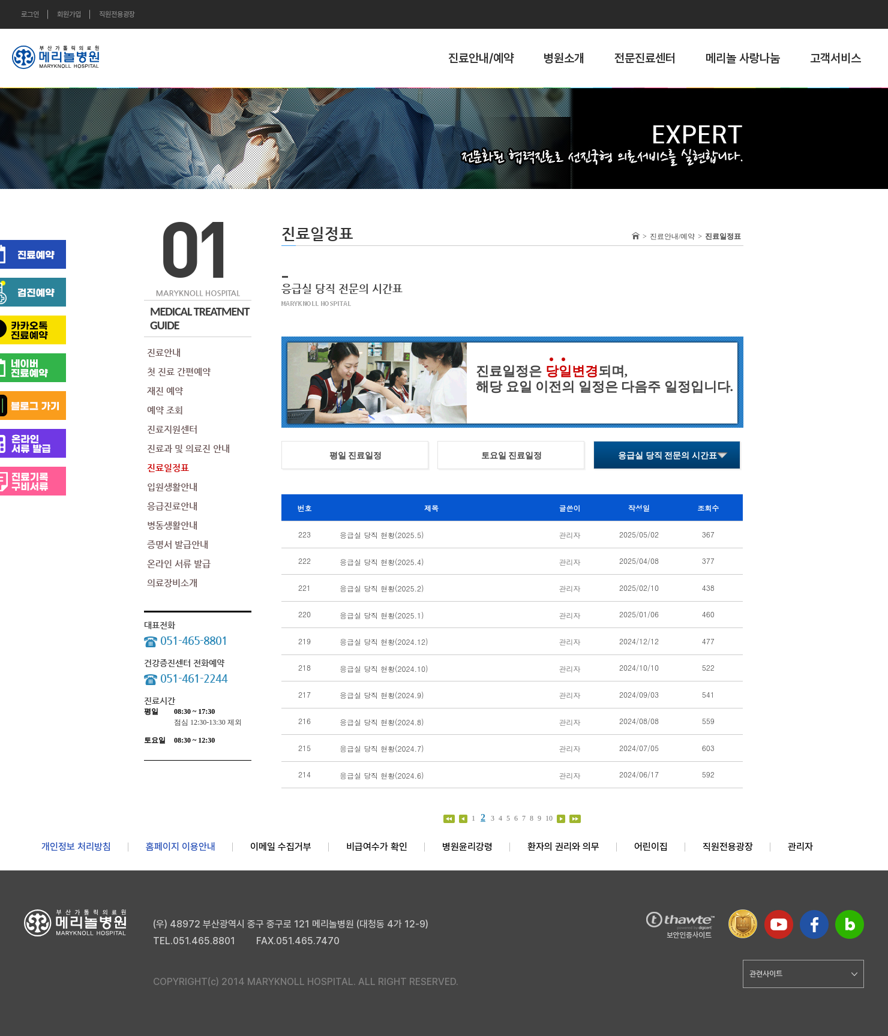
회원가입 (69, 14)
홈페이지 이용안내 (180, 846)
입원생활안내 (172, 487)
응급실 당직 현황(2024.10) (384, 668)
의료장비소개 (172, 583)
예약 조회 (165, 410)
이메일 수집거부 (280, 846)
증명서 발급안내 (177, 544)
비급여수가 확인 (376, 846)
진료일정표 (168, 468)
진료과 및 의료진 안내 (188, 448)
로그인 (30, 14)
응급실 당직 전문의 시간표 (667, 455)
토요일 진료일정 (511, 455)
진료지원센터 (172, 429)
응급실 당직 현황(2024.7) (382, 748)
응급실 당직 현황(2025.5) (382, 535)
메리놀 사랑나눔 (743, 58)
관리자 (800, 846)
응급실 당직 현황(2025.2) (382, 588)
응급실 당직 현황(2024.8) (382, 721)
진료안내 (164, 352)
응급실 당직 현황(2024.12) (384, 641)
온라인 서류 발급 (179, 563)
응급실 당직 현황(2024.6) (382, 775)
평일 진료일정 (355, 455)
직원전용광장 (117, 14)
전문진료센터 (645, 58)
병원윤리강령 (467, 846)
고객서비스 (835, 58)
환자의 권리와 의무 (563, 846)
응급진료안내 (172, 506)
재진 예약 (165, 391)
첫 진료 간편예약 (179, 372)
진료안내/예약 (481, 58)
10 (549, 818)
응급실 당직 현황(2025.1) (382, 614)
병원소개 (564, 58)
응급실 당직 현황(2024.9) (382, 695)
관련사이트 (803, 973)
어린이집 (651, 846)
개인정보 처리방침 (76, 846)
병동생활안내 (172, 525)
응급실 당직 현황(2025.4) (382, 561)
